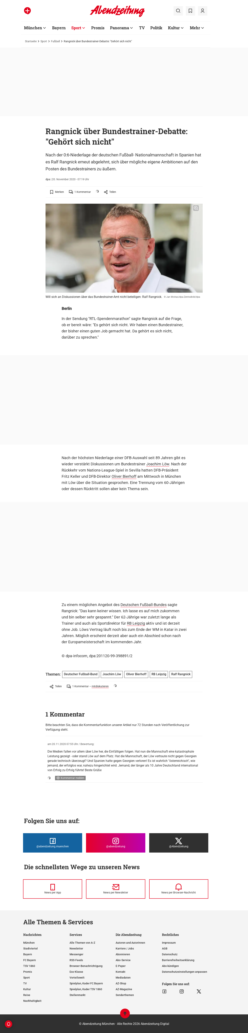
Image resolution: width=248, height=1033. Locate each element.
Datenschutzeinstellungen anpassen (184, 971)
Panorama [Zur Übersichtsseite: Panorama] (119, 27)
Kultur (27, 989)
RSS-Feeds (76, 960)
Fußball (55, 41)
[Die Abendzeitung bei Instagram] (115, 843)
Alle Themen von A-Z (82, 942)
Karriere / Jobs (125, 948)
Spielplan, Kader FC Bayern (86, 983)
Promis (27, 971)
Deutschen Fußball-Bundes (144, 604)
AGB (164, 948)
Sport (43, 41)
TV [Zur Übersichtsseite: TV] (142, 27)
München (29, 942)
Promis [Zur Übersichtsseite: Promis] (97, 27)
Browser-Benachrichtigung (86, 965)
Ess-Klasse (76, 971)
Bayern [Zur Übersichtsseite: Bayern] (59, 27)
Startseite (31, 41)
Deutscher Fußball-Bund (80, 674)
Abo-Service (123, 960)
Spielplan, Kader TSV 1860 (86, 989)
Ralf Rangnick (180, 674)
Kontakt (120, 971)
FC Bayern (29, 960)
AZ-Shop (121, 983)
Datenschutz (169, 954)
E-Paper (121, 965)
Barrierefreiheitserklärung (178, 960)
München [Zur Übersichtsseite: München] (33, 27)
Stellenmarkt (77, 995)
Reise (26, 995)
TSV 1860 (29, 965)
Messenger (76, 954)
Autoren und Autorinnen (130, 942)
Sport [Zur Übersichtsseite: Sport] (76, 27)
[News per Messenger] (52, 889)
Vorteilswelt (77, 977)
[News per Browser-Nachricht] (178, 889)
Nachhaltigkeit (32, 1000)
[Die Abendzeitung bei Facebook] (52, 843)
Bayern (27, 954)
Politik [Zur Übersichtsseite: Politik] (156, 27)
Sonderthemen (125, 995)
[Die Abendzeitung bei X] (178, 843)
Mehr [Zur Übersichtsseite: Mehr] (195, 27)
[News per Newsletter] (115, 889)
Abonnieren (123, 954)
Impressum (169, 942)
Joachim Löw (157, 464)
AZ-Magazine (124, 989)
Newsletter (76, 948)
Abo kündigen (170, 965)
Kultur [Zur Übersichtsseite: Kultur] (174, 27)
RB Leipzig (136, 623)
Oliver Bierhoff (124, 476)
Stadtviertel (30, 948)
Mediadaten (123, 977)
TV (25, 983)
